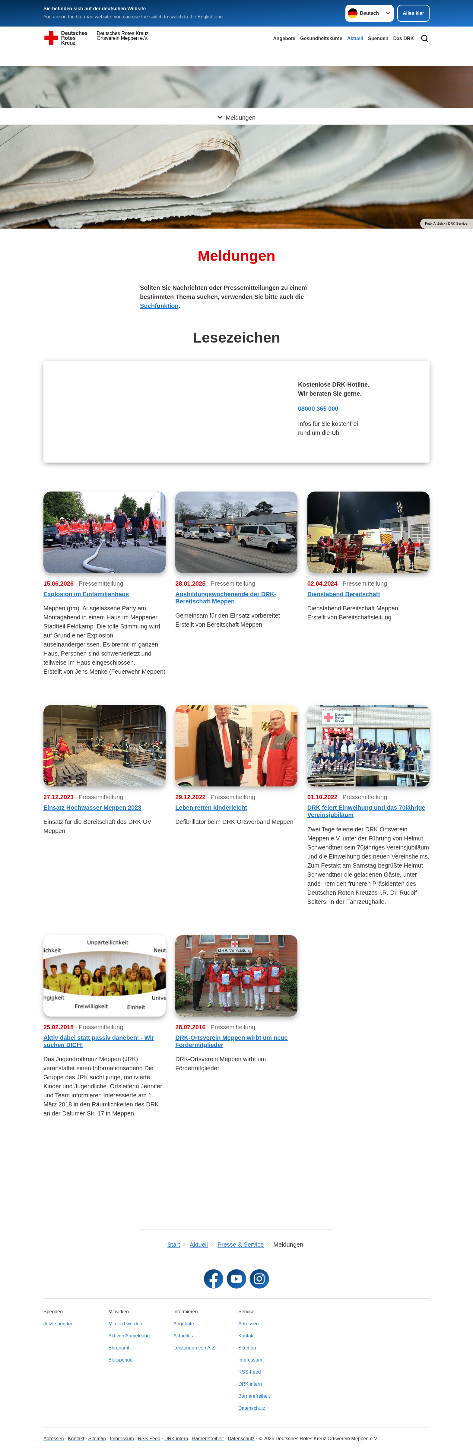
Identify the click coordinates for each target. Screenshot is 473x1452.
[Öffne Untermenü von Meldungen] (236, 58)
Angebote (284, 38)
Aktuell (355, 38)
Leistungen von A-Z (194, 1347)
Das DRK (403, 38)
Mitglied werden (125, 1323)
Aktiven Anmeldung (129, 1335)
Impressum (250, 1359)
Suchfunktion (159, 305)
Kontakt (246, 1335)
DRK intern (250, 1384)
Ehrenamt (118, 1347)
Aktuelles (183, 1335)
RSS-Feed (249, 1371)
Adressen (248, 1323)
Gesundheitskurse (321, 38)
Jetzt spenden (58, 1323)
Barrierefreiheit (254, 1396)
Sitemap (247, 1347)
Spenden (378, 38)
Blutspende (120, 1359)
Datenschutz (251, 1408)
